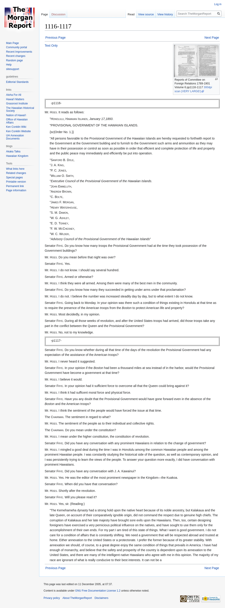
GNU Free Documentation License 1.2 (97, 590)
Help (9, 64)
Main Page (12, 43)
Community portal (16, 47)
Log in (217, 4)
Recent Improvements (19, 51)
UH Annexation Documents (15, 137)
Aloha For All (13, 94)
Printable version (16, 181)
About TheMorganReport (77, 598)
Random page (14, 60)
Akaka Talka (13, 151)
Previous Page (55, 37)
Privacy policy (52, 598)
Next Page (212, 37)
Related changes (16, 173)
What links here (15, 168)
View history (165, 14)
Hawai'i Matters (15, 99)
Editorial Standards (17, 82)
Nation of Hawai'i (16, 115)
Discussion (58, 14)
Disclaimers (101, 598)
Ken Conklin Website (18, 131)
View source (146, 14)
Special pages (14, 177)
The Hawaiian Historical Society (20, 109)
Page (44, 14)
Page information (16, 190)
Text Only (51, 45)
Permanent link (15, 186)
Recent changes (15, 56)
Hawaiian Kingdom (17, 155)
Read (131, 14)
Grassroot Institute (17, 103)
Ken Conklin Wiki (16, 126)
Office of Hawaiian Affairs (17, 121)
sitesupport (12, 69)
